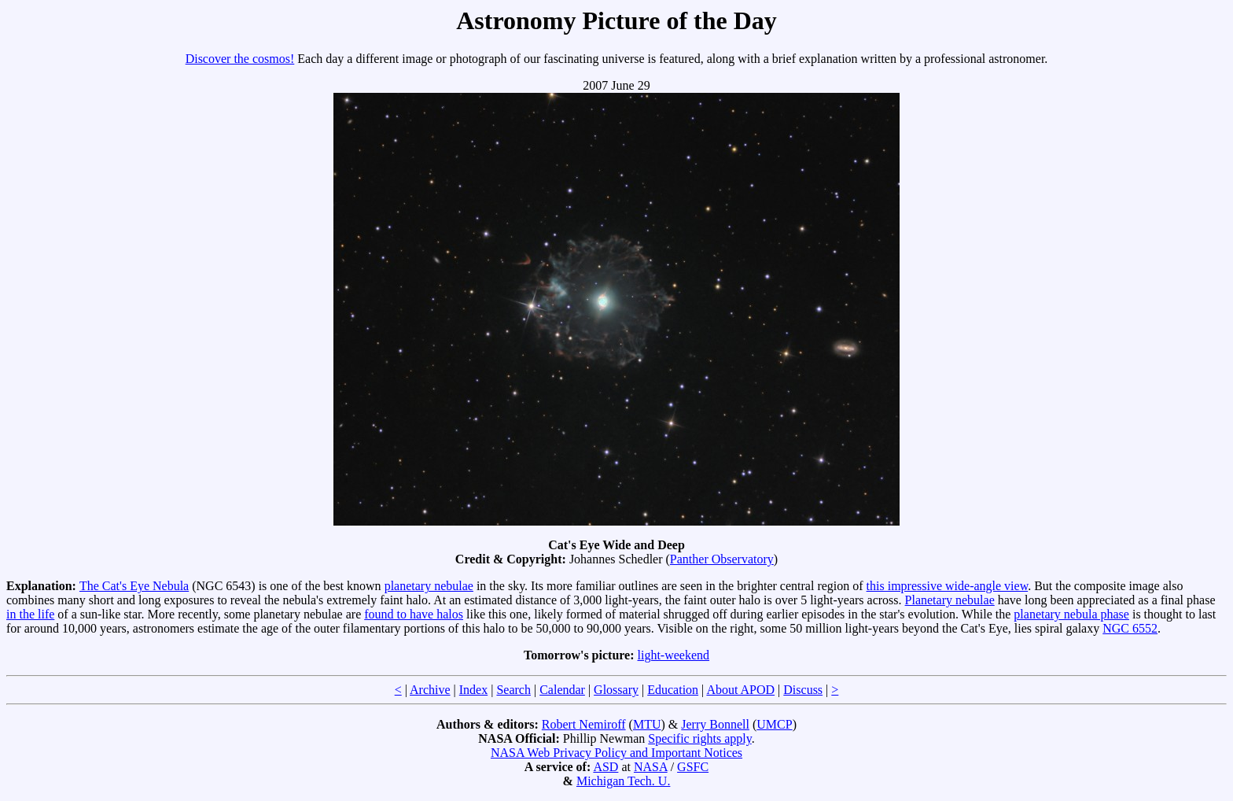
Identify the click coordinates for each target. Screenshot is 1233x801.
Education (672, 689)
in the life (30, 614)
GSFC (693, 766)
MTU (647, 724)
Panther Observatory (722, 559)
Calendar (562, 689)
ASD (605, 766)
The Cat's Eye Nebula (134, 585)
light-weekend (674, 655)
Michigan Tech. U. (623, 781)
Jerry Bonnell (715, 724)
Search (513, 689)
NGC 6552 (1130, 628)
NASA (651, 766)
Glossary (616, 689)
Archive (430, 689)
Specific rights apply (699, 738)
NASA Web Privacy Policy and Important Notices (616, 752)
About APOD (740, 689)
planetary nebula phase (1071, 614)
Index (473, 689)
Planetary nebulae (950, 600)
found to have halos (413, 614)
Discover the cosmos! (240, 58)
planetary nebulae (429, 585)
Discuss (803, 689)
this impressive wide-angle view (948, 585)
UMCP (774, 724)
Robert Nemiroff (584, 724)
